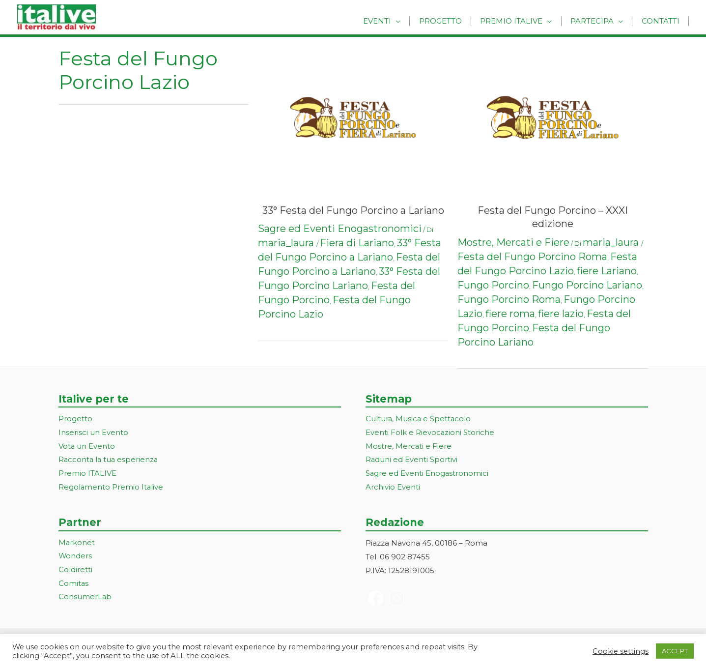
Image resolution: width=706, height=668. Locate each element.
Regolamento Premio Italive (111, 488)
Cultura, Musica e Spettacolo (419, 419)
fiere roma (510, 313)
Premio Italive (519, 21)
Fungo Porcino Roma (509, 299)
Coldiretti (75, 571)
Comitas (73, 584)
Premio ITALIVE (87, 474)
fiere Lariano (607, 271)
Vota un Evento (86, 446)
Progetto (451, 21)
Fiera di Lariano (357, 243)
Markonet (76, 543)
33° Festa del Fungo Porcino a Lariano (353, 210)
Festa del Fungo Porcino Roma (532, 256)
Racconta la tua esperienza (109, 460)
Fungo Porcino (493, 285)
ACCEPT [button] (675, 651)
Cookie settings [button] (621, 651)
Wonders (75, 557)
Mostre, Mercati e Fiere (513, 242)
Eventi (392, 21)
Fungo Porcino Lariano (587, 285)
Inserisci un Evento (93, 432)
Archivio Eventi (393, 488)
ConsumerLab (85, 598)
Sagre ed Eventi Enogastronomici (340, 228)
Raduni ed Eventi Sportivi (412, 460)
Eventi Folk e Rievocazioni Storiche (430, 432)
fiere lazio (561, 313)
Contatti (662, 21)
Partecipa (597, 21)
